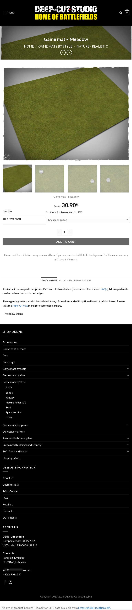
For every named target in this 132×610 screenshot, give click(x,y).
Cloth (53, 212)
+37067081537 (12, 574)
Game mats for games (15, 425)
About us (8, 477)
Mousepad (67, 212)
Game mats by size (14, 375)
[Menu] (9, 13)
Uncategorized (11, 458)
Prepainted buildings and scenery (22, 444)
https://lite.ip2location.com (94, 607)
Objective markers (14, 431)
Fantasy (10, 397)
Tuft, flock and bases (15, 451)
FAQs (104, 289)
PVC (80, 212)
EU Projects (10, 517)
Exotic (9, 392)
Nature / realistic (92, 46)
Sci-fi (8, 407)
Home (29, 46)
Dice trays (9, 362)
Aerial (9, 387)
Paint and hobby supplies (17, 438)
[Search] (120, 13)
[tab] (49, 280)
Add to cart (66, 241)
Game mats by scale (14, 368)
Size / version (12, 219)
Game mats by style (55, 46)
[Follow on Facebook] (5, 582)
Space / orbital (13, 412)
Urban (9, 417)
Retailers (8, 504)
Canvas (7, 211)
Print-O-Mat (20, 305)
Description (49, 280)
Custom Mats (11, 484)
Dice (5, 355)
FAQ (5, 497)
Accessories (10, 342)
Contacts (8, 510)
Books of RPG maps (14, 348)
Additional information (75, 280)
